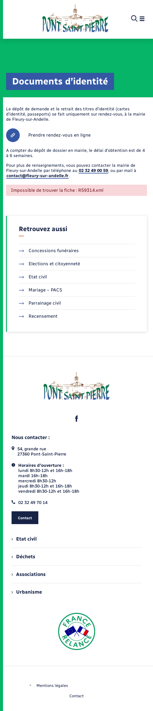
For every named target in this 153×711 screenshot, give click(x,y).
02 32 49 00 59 (93, 170)
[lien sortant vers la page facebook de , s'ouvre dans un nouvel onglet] (76, 418)
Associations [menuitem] (29, 574)
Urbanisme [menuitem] (27, 592)
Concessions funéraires (49, 250)
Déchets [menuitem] (23, 556)
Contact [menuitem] (76, 696)
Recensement (38, 316)
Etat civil (33, 277)
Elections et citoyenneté (49, 263)
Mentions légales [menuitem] (52, 685)
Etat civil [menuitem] (24, 539)
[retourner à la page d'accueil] (75, 19)
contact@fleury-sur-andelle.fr (37, 175)
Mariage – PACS (40, 290)
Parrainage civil (40, 303)
